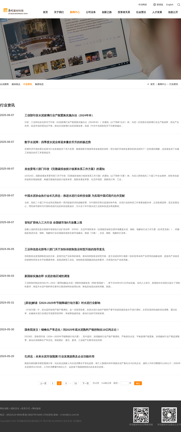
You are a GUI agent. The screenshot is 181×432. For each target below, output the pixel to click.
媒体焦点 (16, 84)
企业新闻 (4, 84)
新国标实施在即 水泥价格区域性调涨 (47, 276)
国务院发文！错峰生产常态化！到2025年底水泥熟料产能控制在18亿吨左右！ (72, 329)
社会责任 (141, 12)
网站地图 (4, 408)
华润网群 (142, 4)
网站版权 (36, 408)
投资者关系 (124, 12)
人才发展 (157, 12)
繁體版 (160, 4)
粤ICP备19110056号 (53, 421)
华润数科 (77, 421)
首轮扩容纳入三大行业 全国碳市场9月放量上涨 (53, 222)
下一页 (85, 383)
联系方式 (25, 408)
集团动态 (39, 84)
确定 (138, 383)
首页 (45, 12)
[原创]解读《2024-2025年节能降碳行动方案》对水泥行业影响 (62, 302)
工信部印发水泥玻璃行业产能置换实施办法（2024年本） (59, 115)
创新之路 (107, 12)
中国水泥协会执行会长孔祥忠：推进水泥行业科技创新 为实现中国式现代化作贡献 (75, 195)
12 (75, 383)
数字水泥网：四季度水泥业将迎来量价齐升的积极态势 (58, 142)
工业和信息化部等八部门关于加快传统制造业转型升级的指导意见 (65, 249)
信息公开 (173, 12)
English (169, 4)
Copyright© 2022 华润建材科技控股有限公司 (21, 421)
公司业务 (91, 12)
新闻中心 (75, 12)
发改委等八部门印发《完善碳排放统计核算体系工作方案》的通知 (65, 169)
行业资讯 (27, 84)
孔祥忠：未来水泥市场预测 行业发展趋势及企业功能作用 (59, 356)
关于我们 (59, 12)
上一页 (43, 383)
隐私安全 (15, 408)
